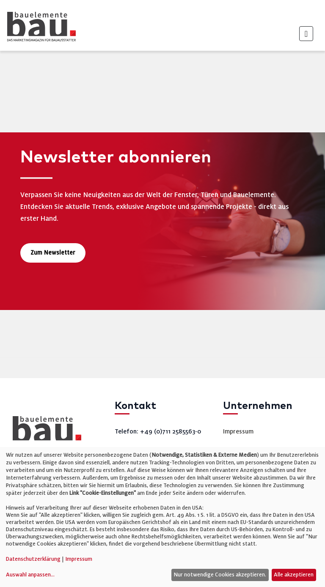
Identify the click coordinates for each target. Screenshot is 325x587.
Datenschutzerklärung (33, 559)
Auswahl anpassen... (30, 575)
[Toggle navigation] (306, 33)
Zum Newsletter (52, 253)
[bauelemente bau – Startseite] (43, 431)
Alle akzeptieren (294, 575)
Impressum (238, 431)
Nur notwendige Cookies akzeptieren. (220, 575)
